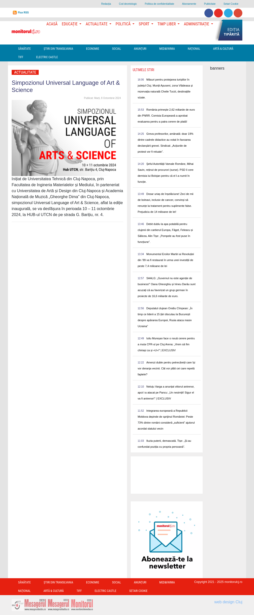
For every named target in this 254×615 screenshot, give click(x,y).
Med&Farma (167, 48)
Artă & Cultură (223, 48)
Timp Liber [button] (167, 24)
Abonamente (189, 3)
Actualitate (25, 72)
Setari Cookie (230, 3)
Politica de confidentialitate (159, 3)
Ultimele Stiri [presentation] (143, 70)
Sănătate (24, 48)
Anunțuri (140, 48)
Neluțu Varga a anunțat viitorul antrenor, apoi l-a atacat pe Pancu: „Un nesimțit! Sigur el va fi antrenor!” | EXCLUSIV (166, 392)
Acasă (52, 24)
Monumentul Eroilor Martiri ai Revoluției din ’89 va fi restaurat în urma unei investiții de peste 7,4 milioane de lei (166, 260)
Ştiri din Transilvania (58, 48)
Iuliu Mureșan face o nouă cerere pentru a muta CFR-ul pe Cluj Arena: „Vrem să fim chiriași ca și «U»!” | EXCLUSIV (166, 344)
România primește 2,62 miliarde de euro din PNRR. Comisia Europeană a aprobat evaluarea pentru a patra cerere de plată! (166, 115)
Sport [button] (144, 24)
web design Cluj (228, 602)
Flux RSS (23, 12)
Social (116, 48)
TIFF (20, 57)
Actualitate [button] (97, 24)
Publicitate (210, 3)
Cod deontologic (128, 3)
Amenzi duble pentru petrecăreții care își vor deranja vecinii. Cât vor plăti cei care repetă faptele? (166, 368)
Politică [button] (123, 24)
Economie (92, 48)
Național (194, 48)
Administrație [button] (197, 24)
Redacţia (106, 3)
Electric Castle (47, 57)
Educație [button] (70, 24)
